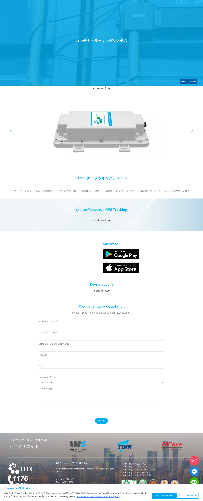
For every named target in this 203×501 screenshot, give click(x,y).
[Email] (194, 460)
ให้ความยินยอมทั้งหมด (186, 495)
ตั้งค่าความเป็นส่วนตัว (158, 495)
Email (41, 368)
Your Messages (46, 390)
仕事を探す (163, 18)
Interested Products (49, 379)
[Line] (194, 482)
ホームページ (41, 18)
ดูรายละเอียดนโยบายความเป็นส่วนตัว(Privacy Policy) (103, 497)
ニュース (110, 18)
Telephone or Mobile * (50, 334)
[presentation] (59, 412)
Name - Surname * (48, 323)
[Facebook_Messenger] (194, 471)
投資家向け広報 (75, 18)
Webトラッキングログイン (121, 8)
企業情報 (57, 18)
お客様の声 (94, 18)
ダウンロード (145, 18)
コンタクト (145, 8)
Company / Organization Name (54, 345)
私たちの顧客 (126, 18)
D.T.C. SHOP (164, 8)
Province (43, 356)
